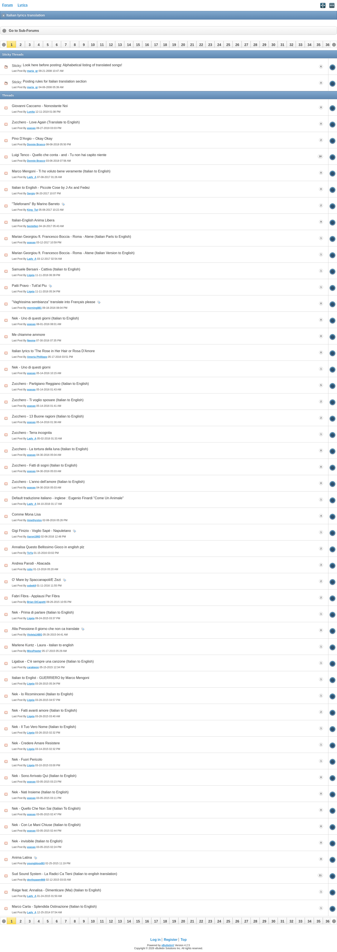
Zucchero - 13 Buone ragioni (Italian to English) (48, 416)
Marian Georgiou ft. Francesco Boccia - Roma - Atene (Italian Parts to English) (71, 236)
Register (171, 939)
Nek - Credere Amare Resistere (36, 743)
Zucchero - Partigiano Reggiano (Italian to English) (50, 383)
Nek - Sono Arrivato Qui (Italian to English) (44, 776)
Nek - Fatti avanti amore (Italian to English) (44, 710)
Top (184, 939)
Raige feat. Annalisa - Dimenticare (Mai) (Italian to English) (56, 890)
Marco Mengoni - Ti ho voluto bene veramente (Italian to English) (61, 171)
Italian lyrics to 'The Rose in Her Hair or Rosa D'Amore (53, 351)
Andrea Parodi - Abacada (31, 563)
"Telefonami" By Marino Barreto (36, 204)
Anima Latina (22, 857)
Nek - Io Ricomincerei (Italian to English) (42, 694)
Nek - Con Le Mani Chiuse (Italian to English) (46, 825)
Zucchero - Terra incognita (32, 433)
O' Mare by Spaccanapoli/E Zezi (36, 580)
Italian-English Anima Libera (33, 220)
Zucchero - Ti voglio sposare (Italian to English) (47, 400)
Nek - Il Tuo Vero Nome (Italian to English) (44, 727)
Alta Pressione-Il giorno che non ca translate (45, 629)
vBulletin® (167, 945)
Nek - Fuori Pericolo (27, 759)
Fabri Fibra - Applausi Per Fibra (36, 596)
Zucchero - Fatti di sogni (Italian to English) (44, 465)
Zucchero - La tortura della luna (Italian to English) (50, 449)
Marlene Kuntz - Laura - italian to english (43, 645)
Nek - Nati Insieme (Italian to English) (40, 792)
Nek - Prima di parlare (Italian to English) (43, 612)
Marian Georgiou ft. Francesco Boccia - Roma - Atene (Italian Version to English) (73, 253)
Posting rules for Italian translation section (55, 81)
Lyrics (23, 5)
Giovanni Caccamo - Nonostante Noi (40, 106)
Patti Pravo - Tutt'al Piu (29, 285)
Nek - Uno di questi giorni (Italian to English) (45, 318)
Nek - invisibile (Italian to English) (37, 841)
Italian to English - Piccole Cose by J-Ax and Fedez (51, 187)
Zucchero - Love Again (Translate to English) (46, 122)
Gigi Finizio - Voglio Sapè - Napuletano (41, 531)
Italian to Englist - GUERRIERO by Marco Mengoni (50, 678)
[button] (11, 44)
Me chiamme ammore (28, 334)
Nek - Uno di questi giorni (31, 367)
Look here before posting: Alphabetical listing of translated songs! (72, 65)
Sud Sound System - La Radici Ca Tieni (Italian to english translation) (64, 874)
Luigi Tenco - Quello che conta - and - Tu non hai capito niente (59, 155)
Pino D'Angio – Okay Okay (32, 138)
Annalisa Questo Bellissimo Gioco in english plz (48, 547)
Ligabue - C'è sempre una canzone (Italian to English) (53, 661)
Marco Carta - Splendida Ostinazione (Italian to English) (54, 906)
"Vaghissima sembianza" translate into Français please (53, 302)
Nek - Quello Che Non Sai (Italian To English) (46, 808)
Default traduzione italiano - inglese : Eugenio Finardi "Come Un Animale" (68, 498)
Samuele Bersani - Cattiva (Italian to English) (46, 269)
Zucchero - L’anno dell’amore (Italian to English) (48, 482)
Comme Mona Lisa (26, 514)
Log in (155, 939)
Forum (7, 5)
